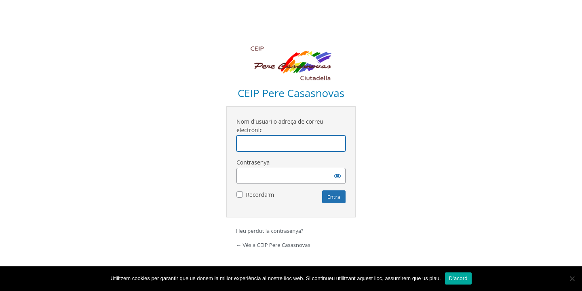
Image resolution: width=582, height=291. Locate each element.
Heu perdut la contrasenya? (270, 230)
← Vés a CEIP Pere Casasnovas (273, 245)
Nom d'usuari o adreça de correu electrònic (279, 126)
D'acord (458, 278)
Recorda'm (260, 194)
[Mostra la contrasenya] (337, 176)
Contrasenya (253, 162)
